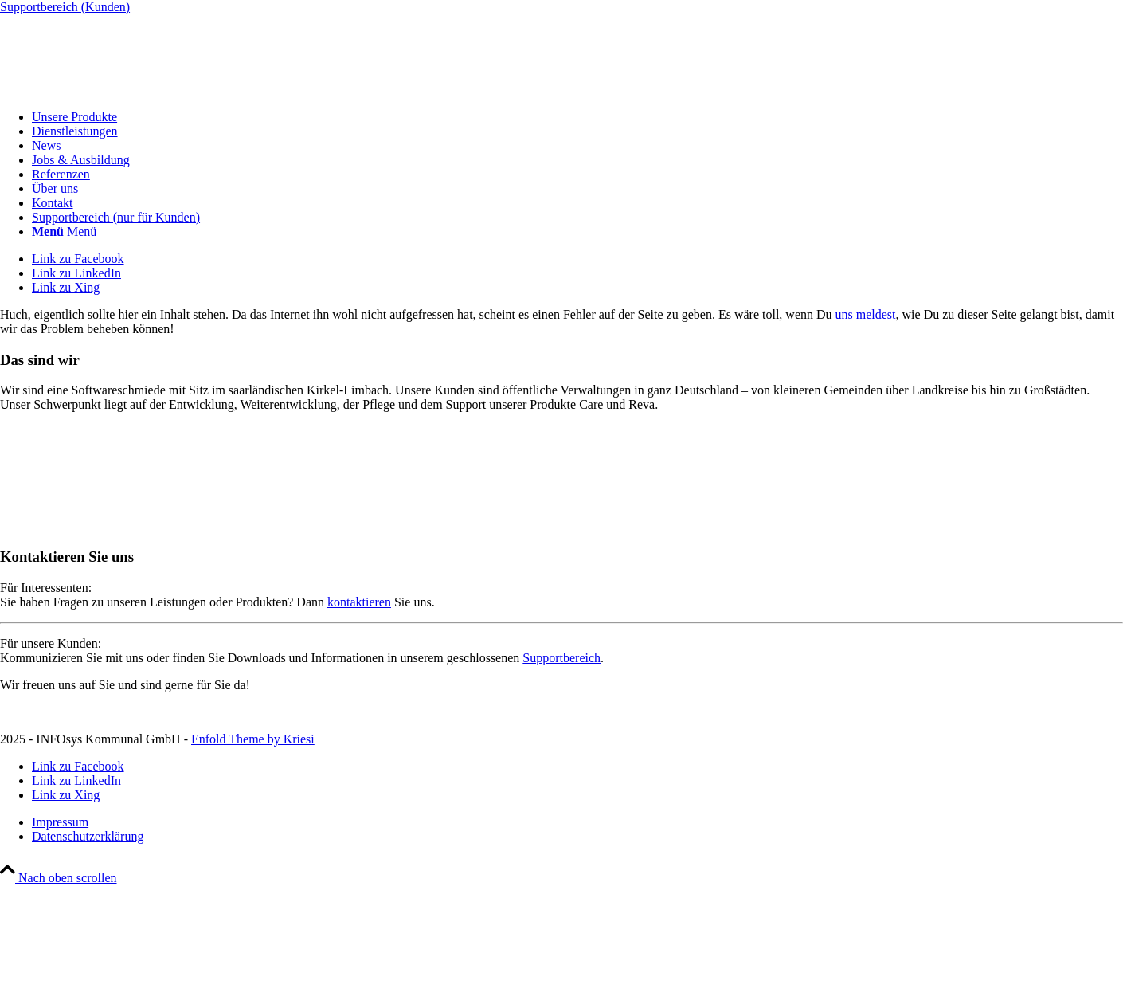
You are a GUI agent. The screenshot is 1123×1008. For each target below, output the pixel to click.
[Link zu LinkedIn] (76, 273)
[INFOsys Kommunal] (119, 89)
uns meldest (865, 314)
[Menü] (64, 231)
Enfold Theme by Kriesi (253, 739)
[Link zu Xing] (66, 287)
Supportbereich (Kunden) (65, 7)
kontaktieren (359, 602)
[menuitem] (577, 117)
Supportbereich (561, 658)
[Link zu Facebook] (78, 258)
